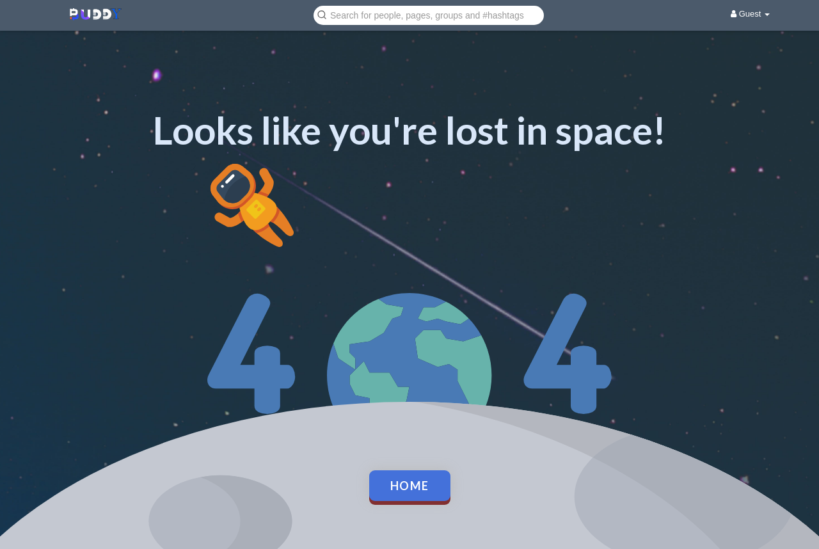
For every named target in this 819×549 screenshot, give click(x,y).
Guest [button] (750, 14)
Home (409, 486)
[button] (428, 14)
